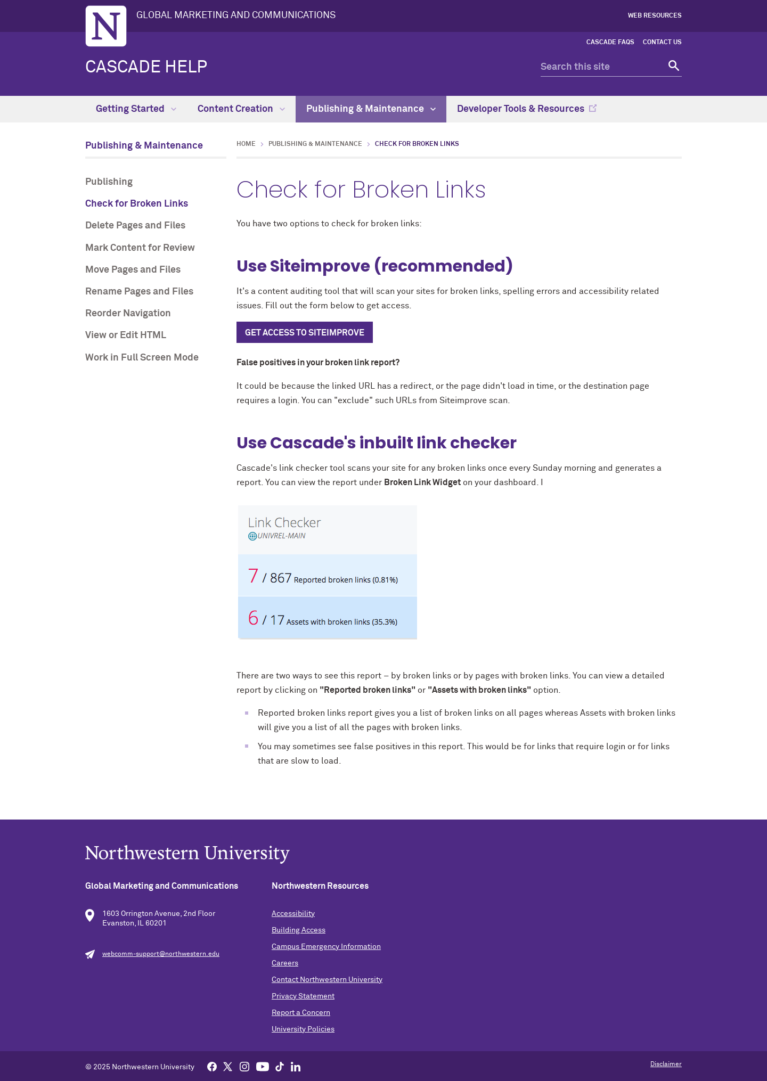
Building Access (298, 930)
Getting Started (136, 109)
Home (246, 144)
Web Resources (655, 16)
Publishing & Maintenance (371, 109)
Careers (285, 963)
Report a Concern (301, 1013)
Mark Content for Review (140, 248)
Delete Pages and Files (135, 226)
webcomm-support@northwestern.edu (160, 954)
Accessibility (293, 914)
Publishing (109, 182)
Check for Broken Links (136, 204)
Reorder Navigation (128, 313)
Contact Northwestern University (327, 980)
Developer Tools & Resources (520, 109)
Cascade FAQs (610, 42)
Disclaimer (666, 1064)
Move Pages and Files (133, 270)
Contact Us (662, 42)
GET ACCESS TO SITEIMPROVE (304, 333)
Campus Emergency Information (326, 947)
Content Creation (241, 109)
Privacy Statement (303, 996)
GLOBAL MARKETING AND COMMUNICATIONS (236, 15)
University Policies (303, 1029)
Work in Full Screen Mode (142, 358)
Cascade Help (146, 67)
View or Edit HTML (125, 335)
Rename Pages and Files (139, 292)
